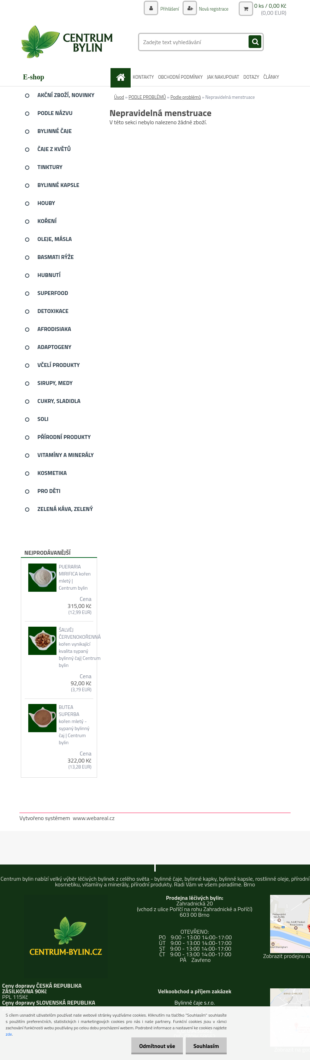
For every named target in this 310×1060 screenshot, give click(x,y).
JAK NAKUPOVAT (223, 76)
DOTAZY (251, 76)
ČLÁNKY (271, 76)
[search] (255, 42)
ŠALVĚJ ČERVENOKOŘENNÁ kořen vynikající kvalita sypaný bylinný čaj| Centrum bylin (80, 647)
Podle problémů (186, 97)
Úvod (119, 97)
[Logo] (68, 42)
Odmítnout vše (154, 1046)
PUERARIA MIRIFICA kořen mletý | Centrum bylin (74, 577)
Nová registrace (211, 8)
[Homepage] (122, 77)
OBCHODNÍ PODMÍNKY (180, 76)
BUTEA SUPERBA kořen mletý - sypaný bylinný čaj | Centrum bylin (74, 725)
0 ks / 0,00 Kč (270, 5)
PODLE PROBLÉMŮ (147, 97)
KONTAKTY (143, 76)
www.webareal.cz (94, 818)
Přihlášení (166, 8)
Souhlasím (205, 1046)
